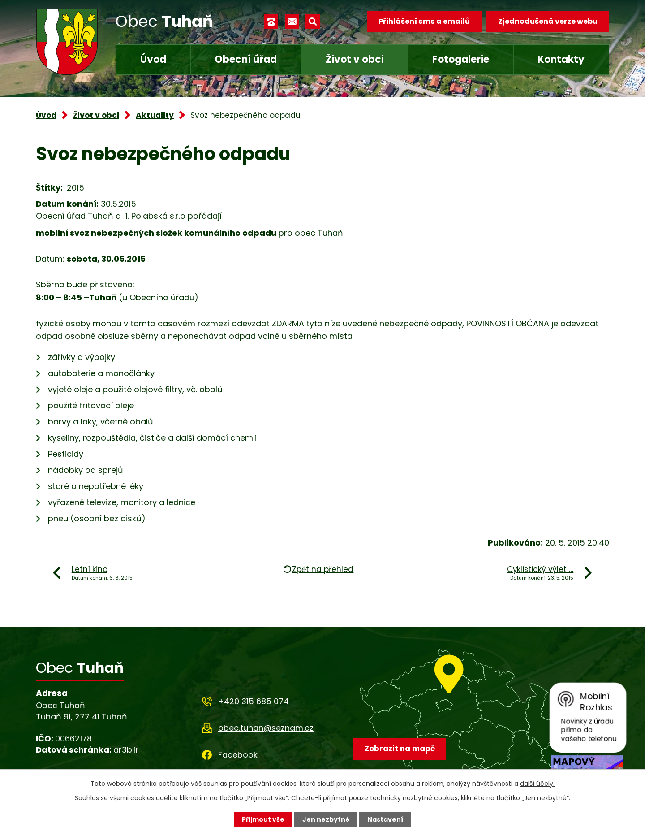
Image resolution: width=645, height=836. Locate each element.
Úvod (153, 59)
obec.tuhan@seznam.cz (266, 727)
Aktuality (155, 115)
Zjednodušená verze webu (548, 21)
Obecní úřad (246, 59)
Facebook (238, 754)
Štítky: (49, 187)
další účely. (537, 783)
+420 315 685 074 (253, 701)
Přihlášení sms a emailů (424, 21)
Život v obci (355, 59)
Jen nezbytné (325, 819)
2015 (75, 187)
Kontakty (561, 59)
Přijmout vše (263, 819)
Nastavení (385, 819)
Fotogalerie (460, 59)
